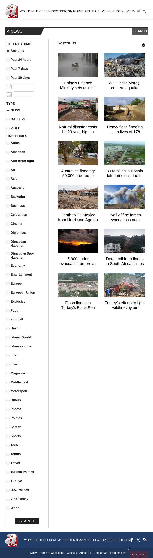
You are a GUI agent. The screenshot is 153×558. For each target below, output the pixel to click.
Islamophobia (18, 346)
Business (15, 206)
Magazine (15, 373)
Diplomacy (16, 233)
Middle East (17, 382)
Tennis (13, 454)
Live (11, 364)
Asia (11, 179)
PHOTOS (119, 11)
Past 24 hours (18, 60)
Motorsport (16, 391)
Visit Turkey (17, 499)
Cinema (14, 224)
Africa (13, 143)
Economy (15, 265)
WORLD (25, 11)
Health (13, 328)
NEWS (13, 110)
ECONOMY (51, 11)
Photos (13, 409)
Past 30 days (18, 78)
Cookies (72, 552)
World (13, 508)
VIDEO (13, 128)
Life (11, 355)
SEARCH (140, 31)
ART (87, 11)
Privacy (32, 552)
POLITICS (36, 11)
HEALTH (96, 11)
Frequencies (117, 552)
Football (14, 319)
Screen (13, 427)
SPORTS (64, 11)
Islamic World (18, 337)
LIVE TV (130, 11)
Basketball (16, 197)
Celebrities (16, 215)
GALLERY (16, 119)
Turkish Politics (20, 472)
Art (10, 170)
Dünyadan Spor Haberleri (20, 255)
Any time (15, 51)
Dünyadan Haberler (16, 243)
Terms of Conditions (51, 552)
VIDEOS (107, 11)
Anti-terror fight (20, 161)
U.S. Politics (17, 490)
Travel (13, 463)
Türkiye (14, 481)
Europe (14, 283)
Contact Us (138, 554)
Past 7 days (17, 69)
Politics (14, 418)
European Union (20, 292)
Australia (15, 188)
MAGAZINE (77, 11)
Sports (13, 436)
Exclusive (15, 301)
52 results (67, 43)
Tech (12, 445)
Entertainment (19, 274)
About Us (85, 552)
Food (12, 310)
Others (13, 400)
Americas (15, 152)
